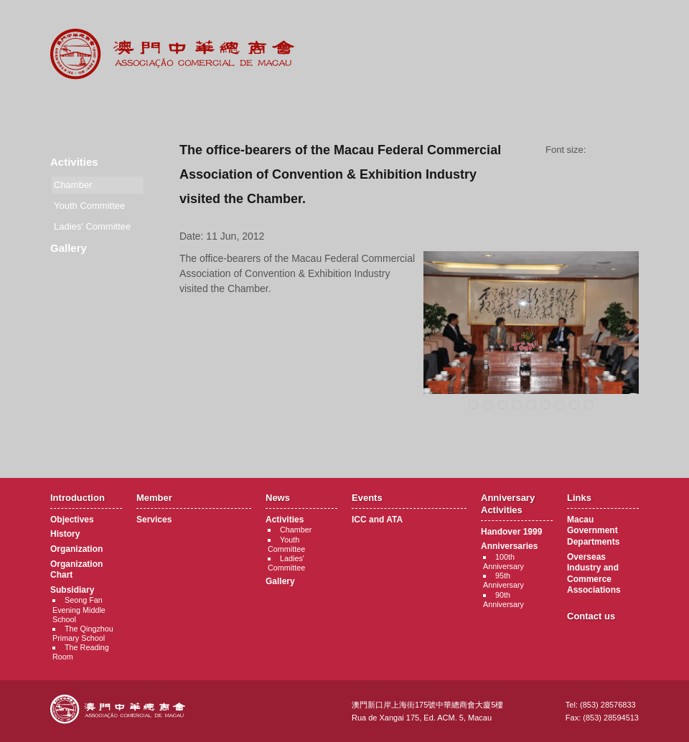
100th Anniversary (503, 561)
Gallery (68, 248)
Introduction (80, 107)
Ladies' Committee (92, 226)
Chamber (295, 529)
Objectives (72, 520)
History (65, 534)
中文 (580, 22)
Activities (74, 162)
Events (345, 107)
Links (521, 107)
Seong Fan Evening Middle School (79, 609)
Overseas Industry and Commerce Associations (594, 574)
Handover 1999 (511, 532)
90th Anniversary (503, 600)
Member (168, 107)
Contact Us (609, 107)
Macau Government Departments (593, 531)
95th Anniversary (503, 580)
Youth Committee (89, 205)
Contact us (591, 616)
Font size (617, 150)
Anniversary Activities (433, 107)
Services (154, 520)
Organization (76, 549)
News (256, 107)
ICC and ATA (377, 520)
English (619, 22)
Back (409, 440)
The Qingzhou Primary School (82, 633)
